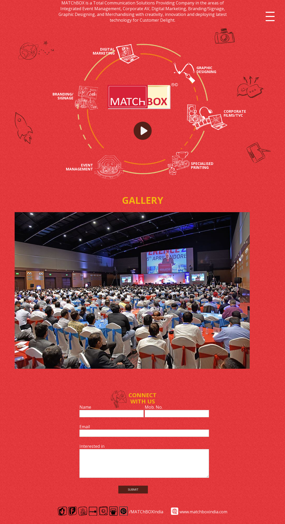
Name (85, 407)
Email (84, 427)
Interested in (91, 446)
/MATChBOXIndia (146, 512)
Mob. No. (153, 407)
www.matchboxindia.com (203, 512)
